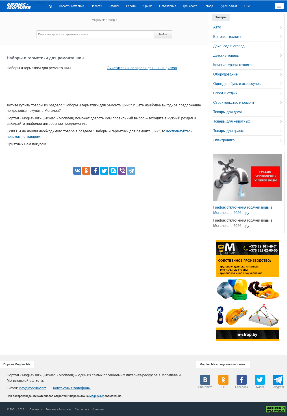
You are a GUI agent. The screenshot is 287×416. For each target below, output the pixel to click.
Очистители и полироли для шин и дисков (142, 68)
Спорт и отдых (225, 93)
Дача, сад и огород (229, 46)
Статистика (82, 409)
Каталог (114, 6)
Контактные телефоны (71, 388)
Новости (96, 6)
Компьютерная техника (232, 65)
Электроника (224, 140)
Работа (131, 6)
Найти (163, 34)
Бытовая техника (227, 37)
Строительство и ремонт (233, 102)
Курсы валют (228, 6)
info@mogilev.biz (32, 388)
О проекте (35, 409)
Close (40, 2)
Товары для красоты (230, 131)
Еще (247, 6)
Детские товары (226, 55)
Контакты (98, 409)
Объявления (167, 6)
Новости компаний (71, 6)
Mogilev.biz (98, 20)
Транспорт (190, 6)
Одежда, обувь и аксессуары (237, 84)
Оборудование (225, 74)
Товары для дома (227, 112)
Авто (217, 27)
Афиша (147, 6)
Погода (208, 6)
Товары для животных (231, 121)
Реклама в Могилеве (59, 409)
